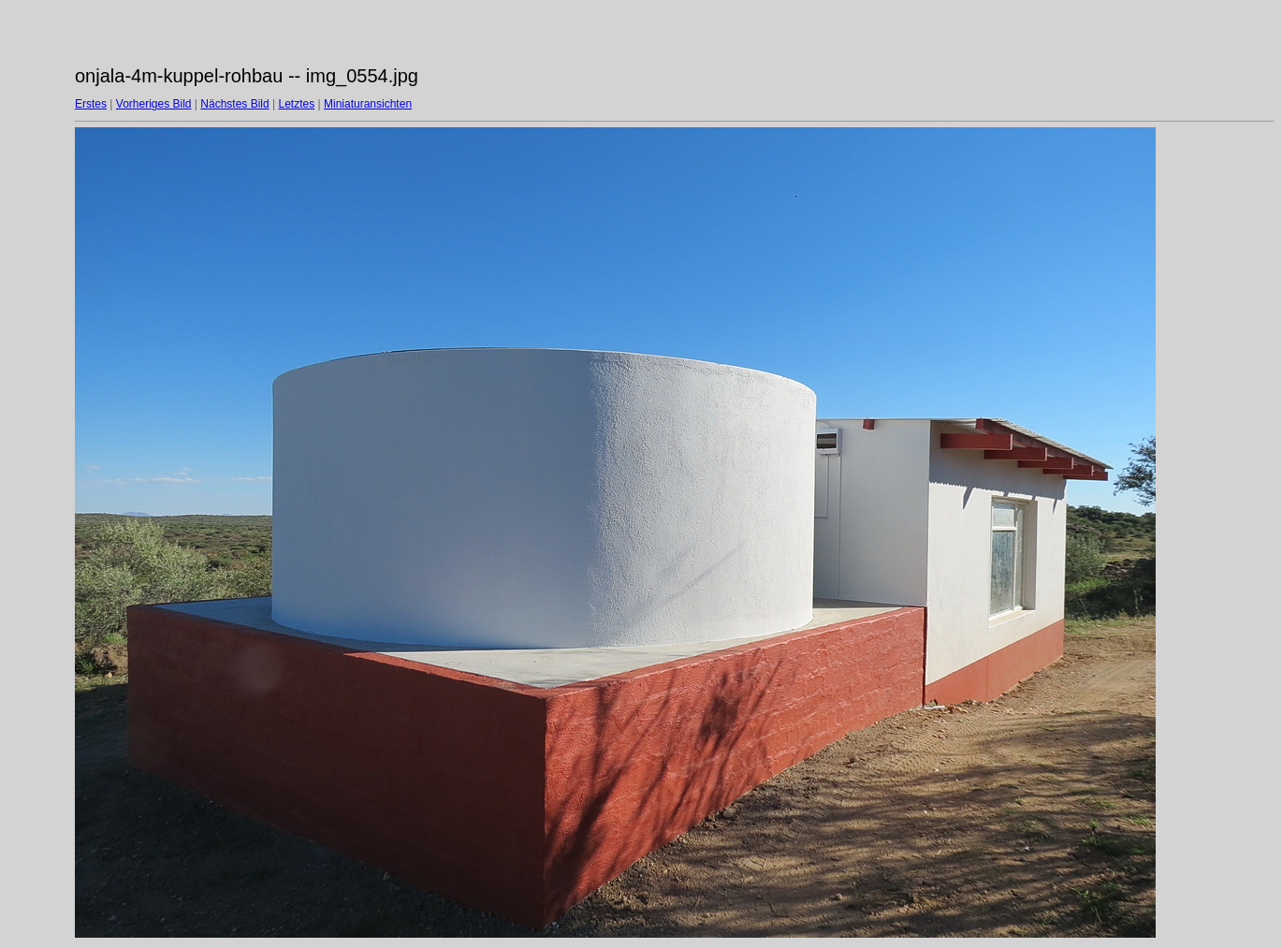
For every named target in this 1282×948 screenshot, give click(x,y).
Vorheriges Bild (154, 103)
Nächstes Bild (234, 103)
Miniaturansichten (368, 103)
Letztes (297, 103)
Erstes (91, 103)
